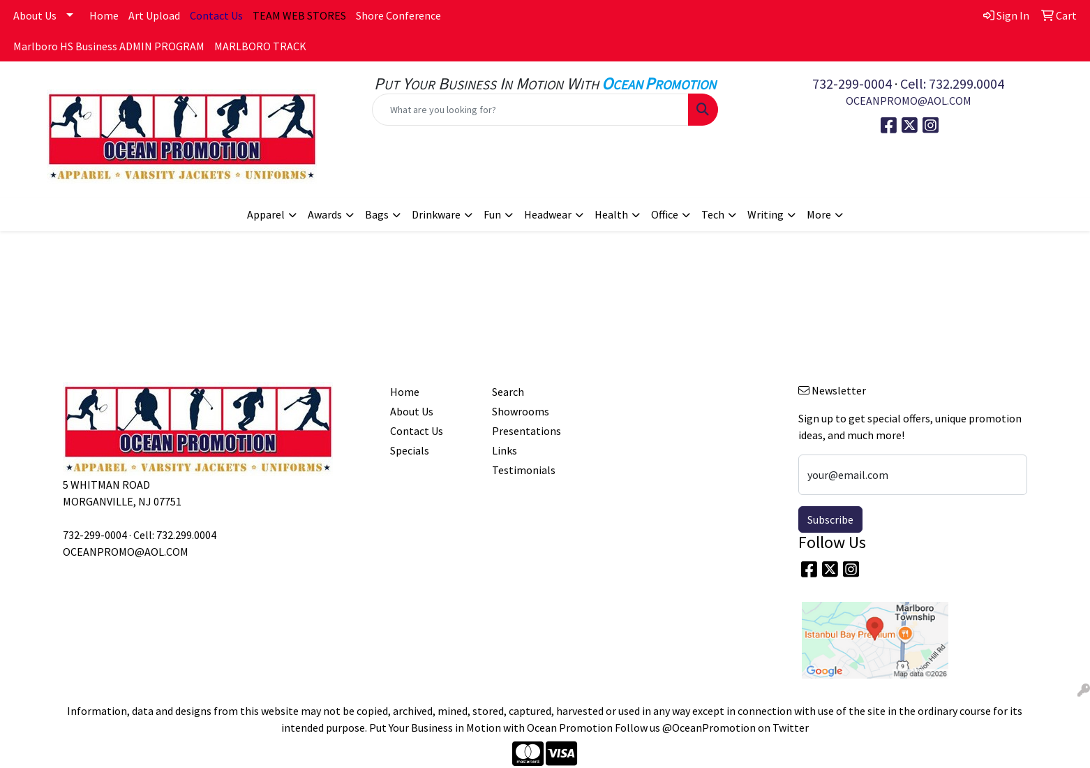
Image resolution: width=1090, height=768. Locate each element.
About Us (35, 15)
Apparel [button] (266, 214)
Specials (409, 450)
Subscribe (830, 519)
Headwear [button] (548, 214)
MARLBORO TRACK (260, 46)
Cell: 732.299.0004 (952, 83)
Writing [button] (765, 214)
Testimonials (523, 470)
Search (508, 392)
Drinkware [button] (436, 214)
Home (104, 15)
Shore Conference (398, 15)
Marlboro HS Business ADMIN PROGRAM (108, 46)
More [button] (819, 214)
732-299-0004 (852, 83)
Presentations (526, 431)
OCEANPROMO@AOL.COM (908, 101)
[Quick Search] (530, 110)
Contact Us (416, 431)
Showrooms (520, 411)
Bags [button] (377, 214)
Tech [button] (712, 214)
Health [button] (611, 214)
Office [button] (664, 214)
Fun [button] (492, 214)
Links (504, 450)
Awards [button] (325, 214)
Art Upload (154, 15)
